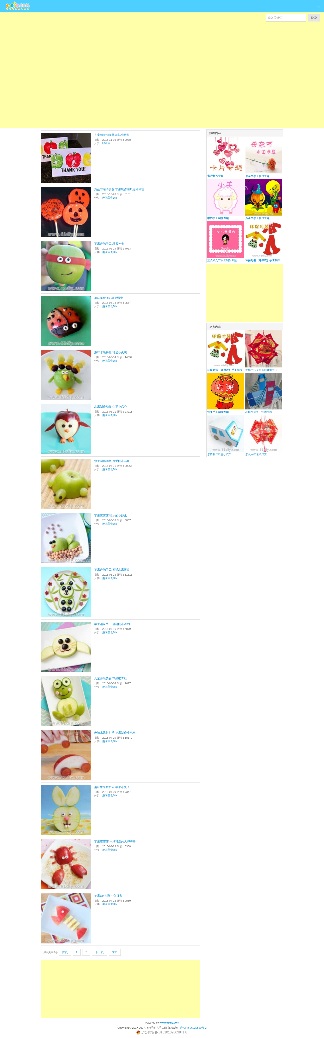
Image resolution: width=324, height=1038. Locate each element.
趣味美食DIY (110, 197)
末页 (115, 952)
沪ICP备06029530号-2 (193, 1027)
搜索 (314, 17)
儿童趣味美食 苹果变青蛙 (110, 678)
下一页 (99, 952)
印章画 (106, 143)
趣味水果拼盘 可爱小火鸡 (110, 352)
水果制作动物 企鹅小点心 (110, 406)
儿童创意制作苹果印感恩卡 (111, 135)
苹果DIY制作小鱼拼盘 (108, 895)
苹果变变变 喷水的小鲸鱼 (110, 515)
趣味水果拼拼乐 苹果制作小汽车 (115, 732)
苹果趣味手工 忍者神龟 (109, 243)
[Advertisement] (124, 41)
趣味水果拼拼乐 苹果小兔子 (112, 787)
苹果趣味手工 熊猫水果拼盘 (112, 569)
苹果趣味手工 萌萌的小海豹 (112, 624)
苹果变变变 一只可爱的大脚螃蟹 (115, 841)
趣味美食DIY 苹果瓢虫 (108, 298)
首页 (65, 952)
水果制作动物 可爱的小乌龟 (112, 461)
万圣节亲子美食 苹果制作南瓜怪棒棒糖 (119, 189)
